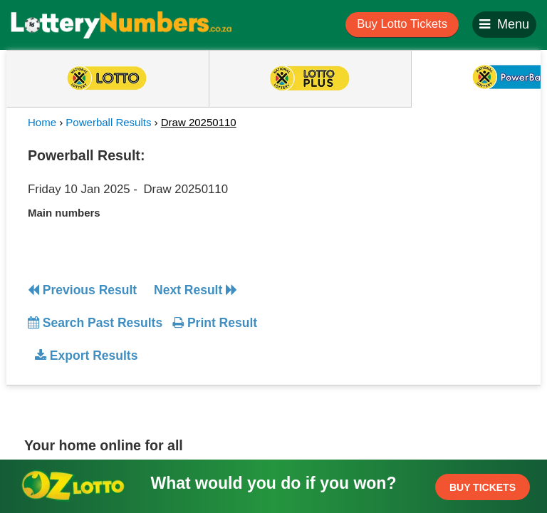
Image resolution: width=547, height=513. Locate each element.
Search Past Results (95, 323)
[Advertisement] (403, 231)
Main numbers (64, 213)
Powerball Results (108, 122)
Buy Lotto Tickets (402, 24)
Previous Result (82, 290)
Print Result (214, 323)
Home (42, 122)
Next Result (195, 290)
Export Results (86, 355)
